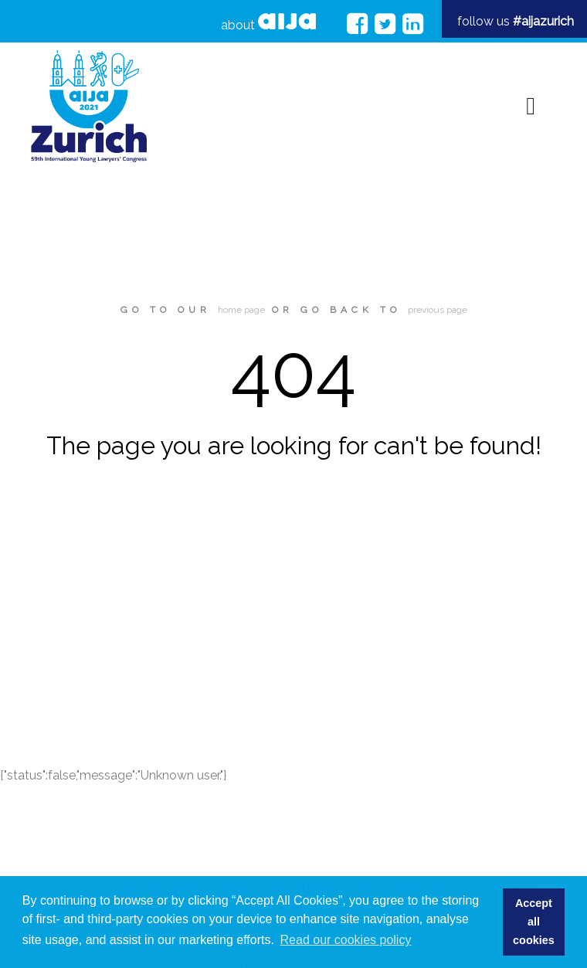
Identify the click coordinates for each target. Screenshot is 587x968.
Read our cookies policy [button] (346, 939)
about (268, 22)
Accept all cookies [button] (534, 921)
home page (241, 309)
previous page (437, 309)
